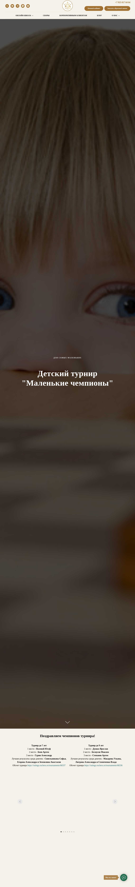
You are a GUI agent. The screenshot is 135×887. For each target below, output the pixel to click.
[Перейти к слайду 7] (73, 831)
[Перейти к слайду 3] (65, 831)
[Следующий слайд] (115, 801)
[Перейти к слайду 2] (63, 831)
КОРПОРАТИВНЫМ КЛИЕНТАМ (73, 15)
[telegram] (17, 6)
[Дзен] (28, 6)
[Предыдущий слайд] (20, 801)
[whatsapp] (23, 6)
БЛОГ (99, 15)
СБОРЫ (46, 15)
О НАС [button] (115, 15)
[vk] (7, 6)
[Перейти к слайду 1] (61, 831)
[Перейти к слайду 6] (71, 831)
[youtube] (12, 6)
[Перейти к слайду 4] (67, 831)
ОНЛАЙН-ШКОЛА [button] (24, 15)
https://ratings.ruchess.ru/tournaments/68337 (46, 765)
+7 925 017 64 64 (122, 2)
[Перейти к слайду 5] (69, 831)
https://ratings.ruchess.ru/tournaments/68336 (103, 765)
